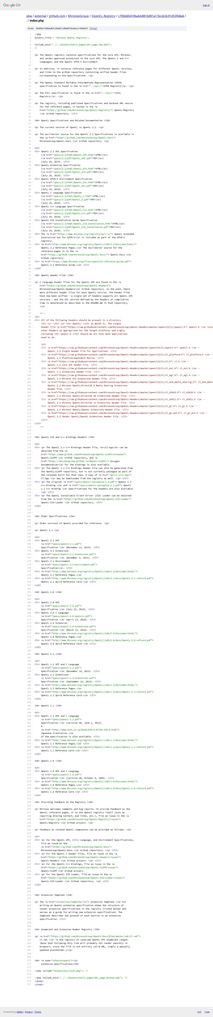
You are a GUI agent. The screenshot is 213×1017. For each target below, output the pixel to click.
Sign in (206, 5)
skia (29, 16)
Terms (37, 1011)
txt (199, 1011)
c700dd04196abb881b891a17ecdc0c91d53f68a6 (151, 16)
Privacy (28, 1011)
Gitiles (20, 1011)
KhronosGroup (78, 16)
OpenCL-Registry (103, 16)
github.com (57, 16)
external (40, 16)
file (93, 28)
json (207, 1011)
